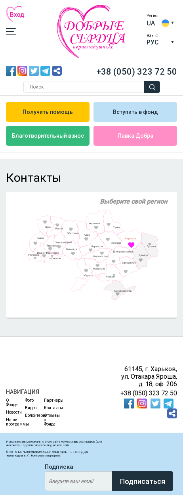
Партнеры (48, 400)
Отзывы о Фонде (48, 419)
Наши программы (10, 422)
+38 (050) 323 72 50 (136, 72)
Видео (29, 408)
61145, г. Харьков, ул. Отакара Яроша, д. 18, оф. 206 (149, 376)
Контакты (48, 408)
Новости (10, 412)
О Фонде (10, 402)
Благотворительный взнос (48, 136)
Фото (29, 400)
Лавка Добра (135, 136)
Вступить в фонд (135, 112)
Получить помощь (48, 112)
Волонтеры (29, 415)
